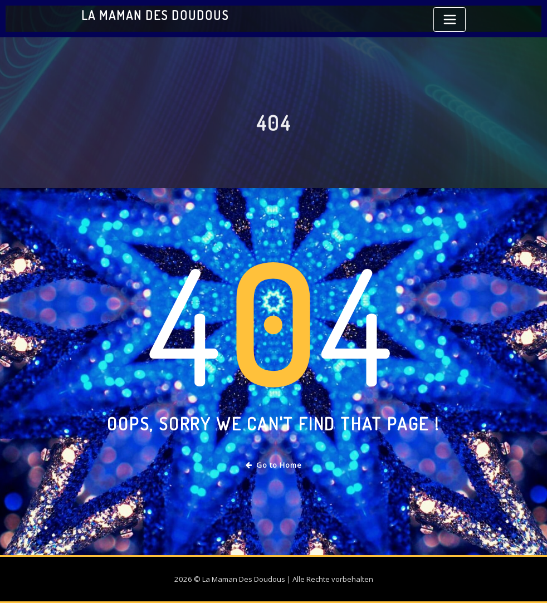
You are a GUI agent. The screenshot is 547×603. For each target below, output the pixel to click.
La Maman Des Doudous (155, 15)
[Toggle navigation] (449, 19)
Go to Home (274, 465)
